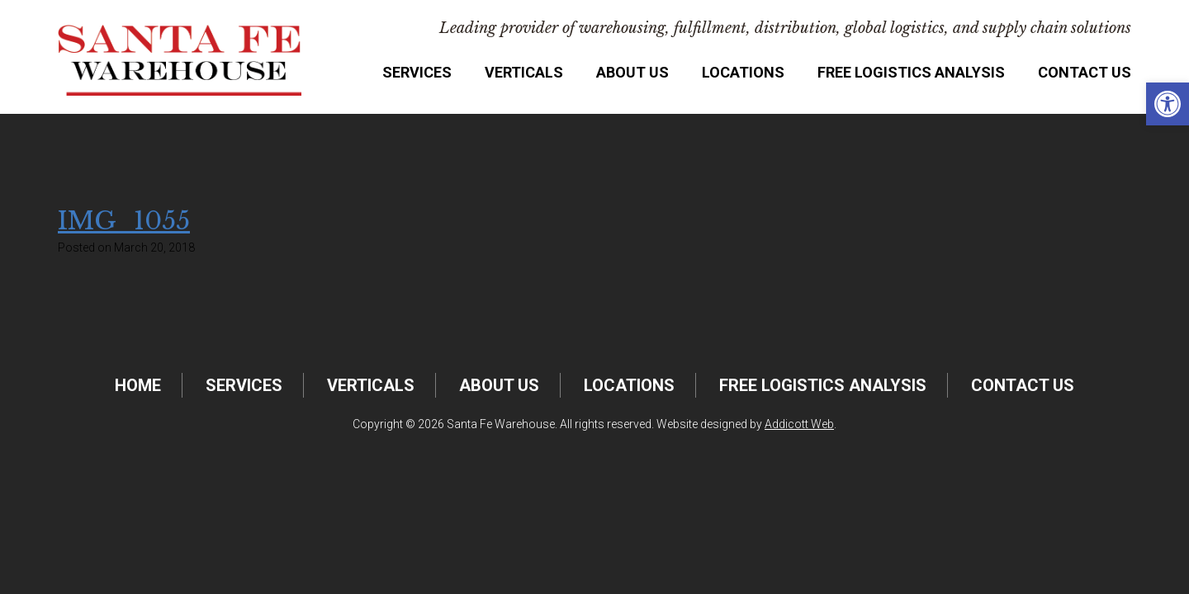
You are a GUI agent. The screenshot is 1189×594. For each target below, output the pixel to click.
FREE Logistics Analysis (911, 72)
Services (417, 72)
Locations (743, 72)
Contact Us (1084, 72)
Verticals (524, 72)
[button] (1167, 103)
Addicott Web (799, 424)
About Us (632, 72)
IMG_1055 (124, 220)
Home (138, 385)
